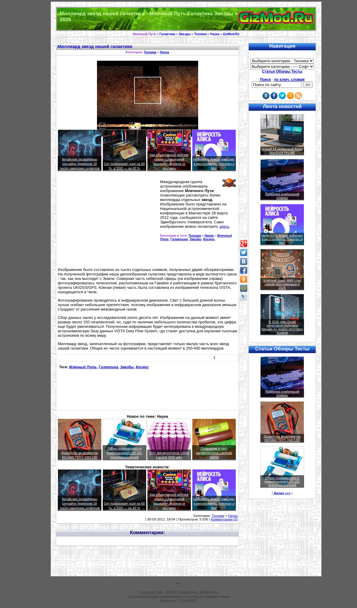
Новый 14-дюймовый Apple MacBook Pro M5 (282, 151)
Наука (215, 34)
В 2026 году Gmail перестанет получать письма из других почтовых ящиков (282, 327)
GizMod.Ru (231, 34)
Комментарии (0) (224, 519)
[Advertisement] (108, 222)
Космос (209, 239)
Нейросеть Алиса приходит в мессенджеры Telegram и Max (214, 164)
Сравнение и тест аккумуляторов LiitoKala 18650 (214, 453)
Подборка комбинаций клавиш (282, 195)
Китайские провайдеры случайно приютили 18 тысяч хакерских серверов (80, 164)
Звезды (185, 34)
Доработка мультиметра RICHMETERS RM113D (282, 438)
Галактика (167, 34)
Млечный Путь (83, 367)
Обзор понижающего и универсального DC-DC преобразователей (124, 453)
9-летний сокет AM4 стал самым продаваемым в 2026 (282, 284)
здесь (224, 226)
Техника (200, 34)
